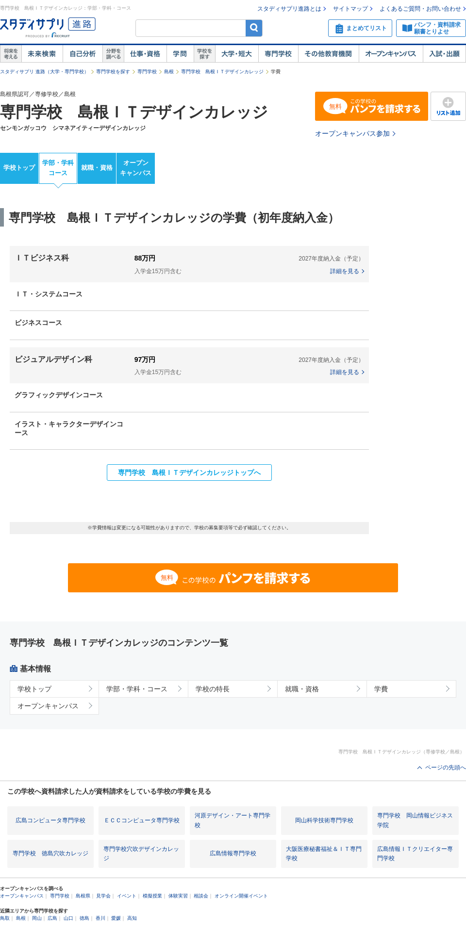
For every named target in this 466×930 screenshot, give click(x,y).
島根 (169, 71)
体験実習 (178, 895)
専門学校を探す (113, 71)
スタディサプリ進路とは (289, 8)
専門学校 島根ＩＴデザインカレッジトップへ (189, 472)
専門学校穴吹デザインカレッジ (141, 854)
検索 (254, 27)
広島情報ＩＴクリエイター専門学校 (415, 854)
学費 (381, 689)
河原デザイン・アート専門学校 (232, 820)
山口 (68, 918)
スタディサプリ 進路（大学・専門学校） (44, 71)
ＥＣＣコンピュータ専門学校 (142, 820)
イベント (126, 895)
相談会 (201, 895)
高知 (132, 918)
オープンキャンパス (391, 54)
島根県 (83, 895)
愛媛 (116, 918)
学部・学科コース (58, 168)
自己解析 (82, 54)
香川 (100, 918)
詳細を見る (344, 271)
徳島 (84, 918)
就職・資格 (97, 167)
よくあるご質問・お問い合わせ (420, 8)
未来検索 (42, 54)
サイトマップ (350, 8)
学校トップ (19, 167)
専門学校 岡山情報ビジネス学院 (415, 820)
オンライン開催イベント (241, 895)
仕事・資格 (145, 54)
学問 (180, 54)
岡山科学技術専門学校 (324, 820)
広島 (52, 918)
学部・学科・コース (136, 689)
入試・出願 (444, 54)
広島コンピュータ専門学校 (50, 820)
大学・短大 (236, 54)
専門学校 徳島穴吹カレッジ (50, 853)
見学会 (103, 895)
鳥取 (5, 918)
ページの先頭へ (445, 767)
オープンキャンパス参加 (352, 133)
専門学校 (278, 54)
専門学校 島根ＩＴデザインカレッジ (222, 71)
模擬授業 (152, 895)
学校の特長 (213, 689)
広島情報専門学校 (233, 853)
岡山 (37, 918)
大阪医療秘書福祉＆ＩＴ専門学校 (324, 854)
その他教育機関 (328, 54)
